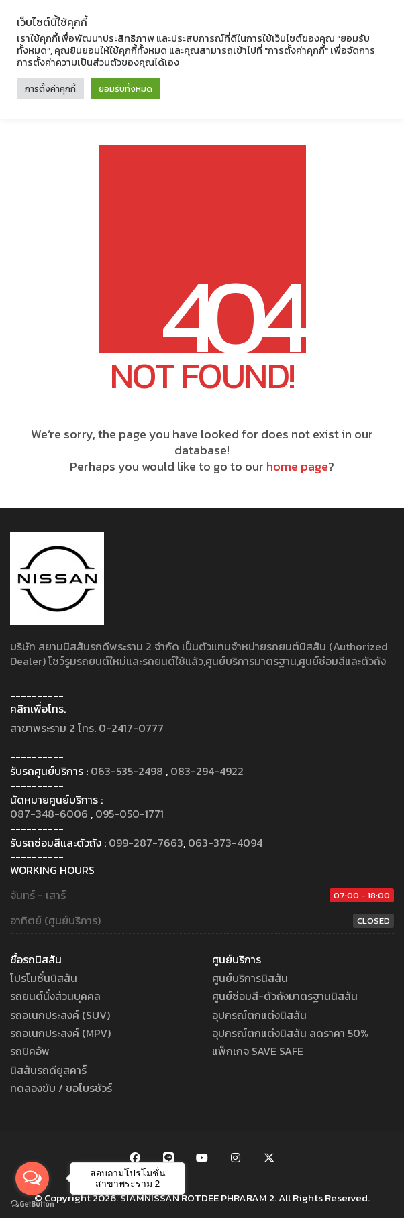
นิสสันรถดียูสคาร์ (48, 1070)
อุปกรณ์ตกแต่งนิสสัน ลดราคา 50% (290, 1033)
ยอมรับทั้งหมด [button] (125, 88)
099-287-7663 (146, 843)
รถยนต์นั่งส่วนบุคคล (55, 996)
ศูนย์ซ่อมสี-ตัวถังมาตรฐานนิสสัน (285, 996)
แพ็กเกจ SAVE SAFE (257, 1051)
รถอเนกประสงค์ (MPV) (60, 1033)
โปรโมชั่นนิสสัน (43, 978)
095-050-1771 (129, 814)
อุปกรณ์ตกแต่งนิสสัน (259, 1015)
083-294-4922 (207, 771)
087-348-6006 (49, 814)
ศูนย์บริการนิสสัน (250, 978)
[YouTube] (202, 1157)
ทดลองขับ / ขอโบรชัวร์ (61, 1088)
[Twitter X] (269, 1157)
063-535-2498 (127, 771)
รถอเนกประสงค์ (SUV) (60, 1015)
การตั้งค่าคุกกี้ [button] (50, 88)
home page (297, 467)
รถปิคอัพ (30, 1051)
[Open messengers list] (32, 1178)
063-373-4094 (225, 843)
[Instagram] (235, 1157)
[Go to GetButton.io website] (32, 1204)
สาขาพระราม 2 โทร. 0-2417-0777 (87, 728)
